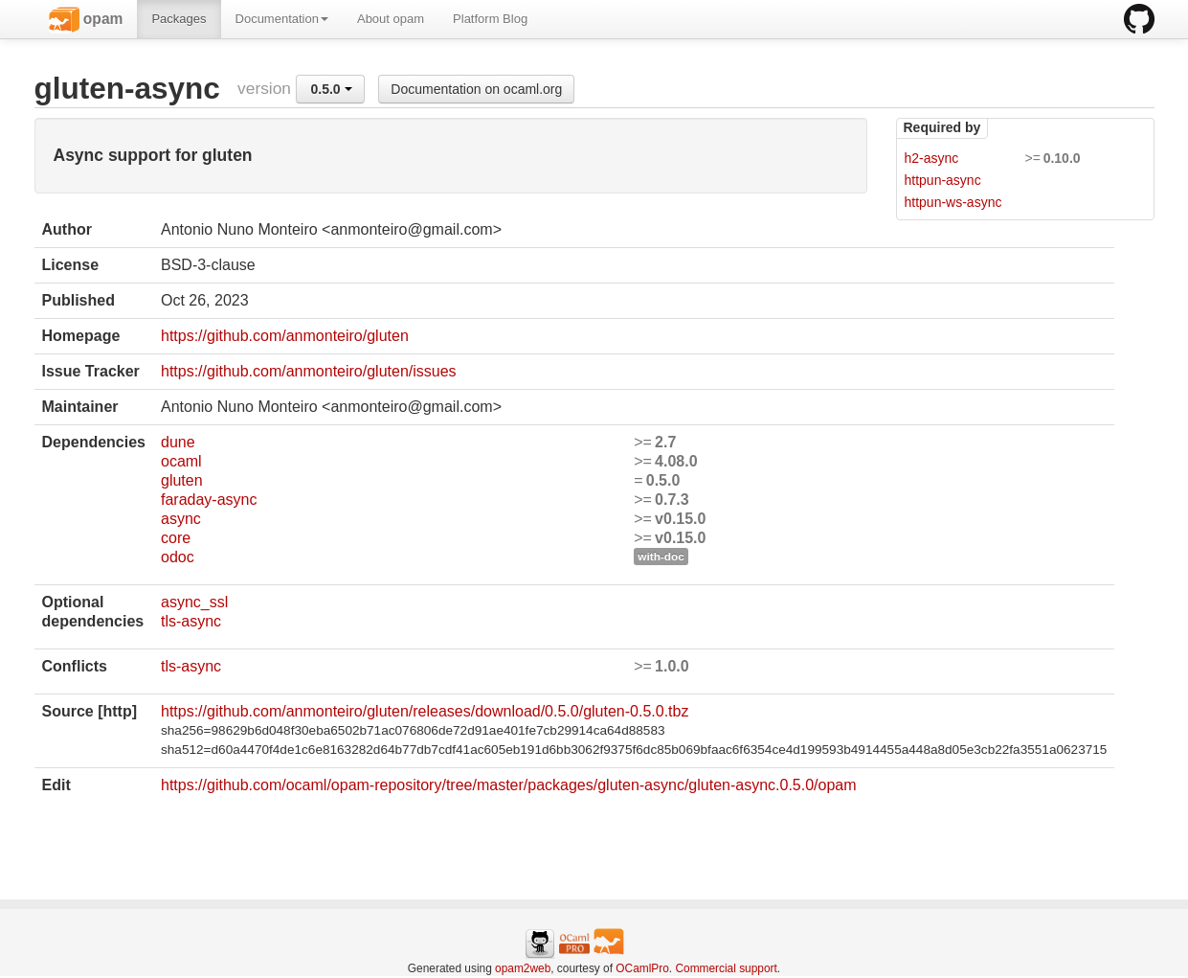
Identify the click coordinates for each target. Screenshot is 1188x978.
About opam (390, 18)
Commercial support (725, 968)
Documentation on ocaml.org (476, 89)
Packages (178, 18)
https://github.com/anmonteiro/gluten (285, 336)
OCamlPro (642, 968)
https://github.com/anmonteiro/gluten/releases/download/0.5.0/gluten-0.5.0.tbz (424, 711)
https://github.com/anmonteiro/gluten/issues (309, 371)
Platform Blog (490, 18)
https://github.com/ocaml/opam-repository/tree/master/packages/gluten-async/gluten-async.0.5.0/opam (509, 785)
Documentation (281, 18)
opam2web (522, 968)
